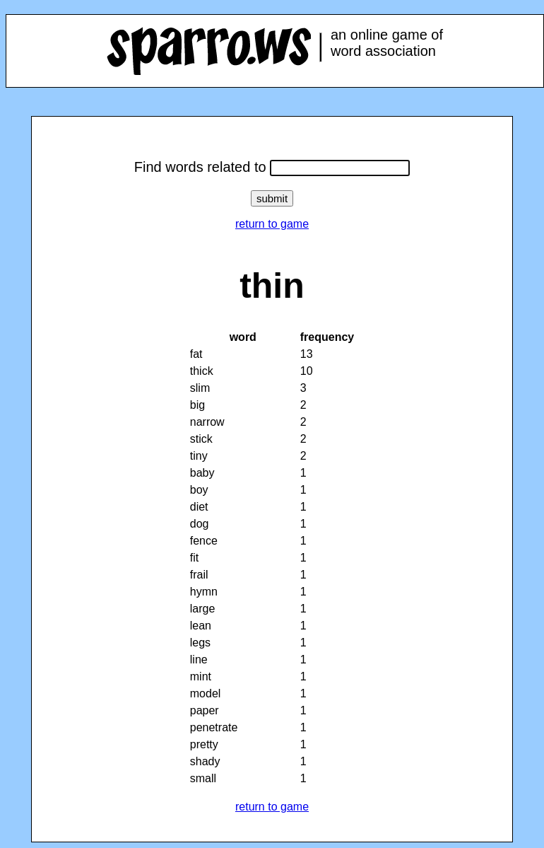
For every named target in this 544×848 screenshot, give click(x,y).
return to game (272, 224)
